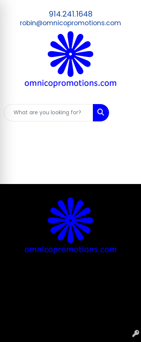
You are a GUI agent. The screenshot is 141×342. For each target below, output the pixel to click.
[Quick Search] (48, 112)
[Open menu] (125, 112)
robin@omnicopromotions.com (70, 23)
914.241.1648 (70, 14)
